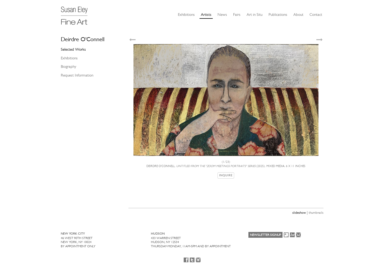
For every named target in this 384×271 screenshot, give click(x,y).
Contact (315, 14)
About (298, 14)
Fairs (236, 14)
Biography (68, 66)
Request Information (77, 75)
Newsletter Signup (265, 235)
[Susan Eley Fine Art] (76, 14)
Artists (206, 14)
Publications (278, 14)
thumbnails (316, 213)
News (222, 14)
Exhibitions (186, 14)
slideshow (299, 213)
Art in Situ (254, 14)
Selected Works (73, 49)
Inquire (226, 175)
